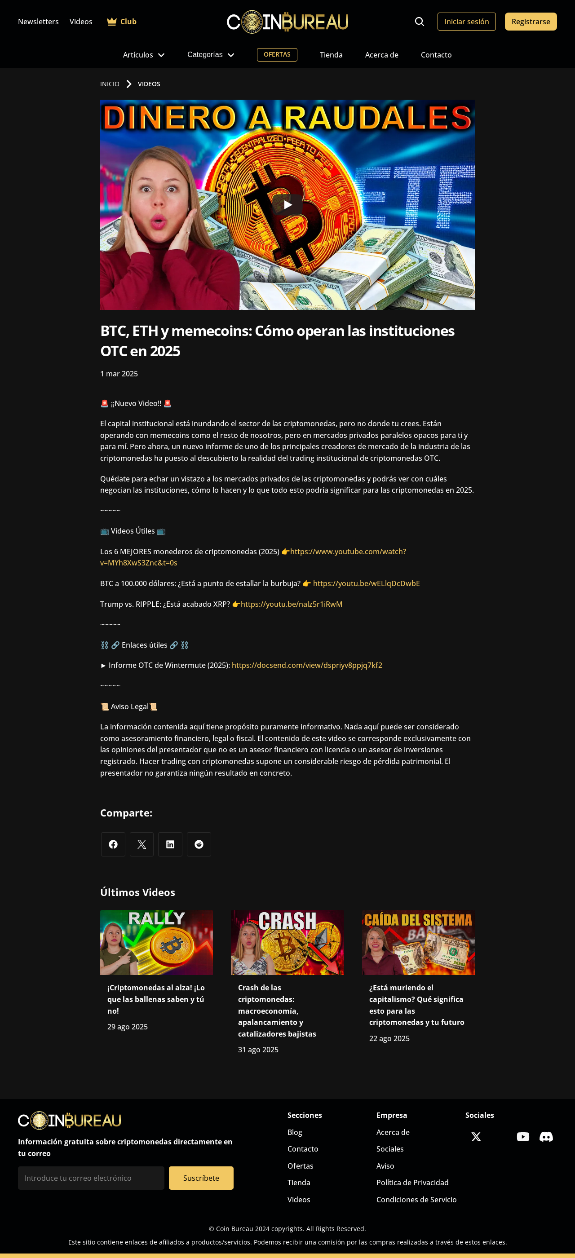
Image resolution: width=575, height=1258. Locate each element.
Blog (295, 1132)
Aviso (385, 1166)
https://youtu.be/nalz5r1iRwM (292, 604)
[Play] (287, 205)
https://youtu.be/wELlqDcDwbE (366, 583)
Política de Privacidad (412, 1182)
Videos (81, 21)
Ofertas (301, 1166)
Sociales (390, 1149)
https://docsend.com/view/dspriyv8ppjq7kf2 (307, 665)
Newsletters (38, 21)
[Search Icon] (420, 22)
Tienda (331, 55)
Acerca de (381, 55)
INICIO (109, 83)
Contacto (436, 55)
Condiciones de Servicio (416, 1200)
